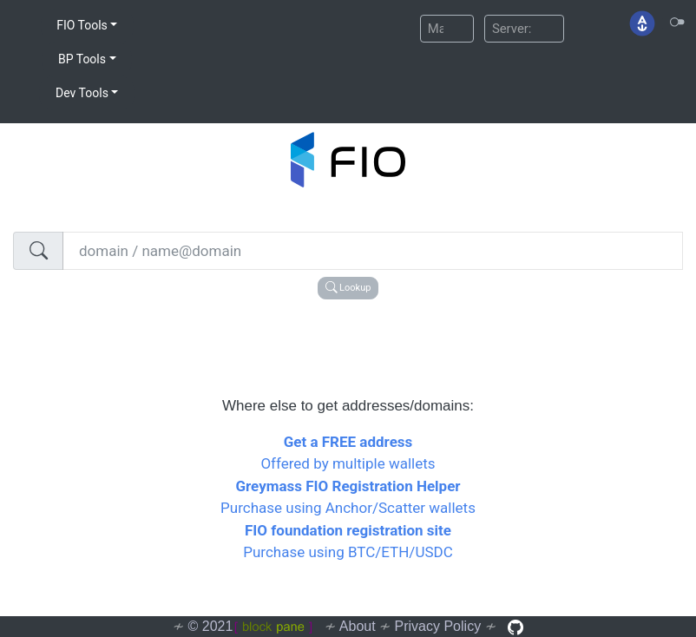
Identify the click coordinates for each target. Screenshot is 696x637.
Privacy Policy (438, 626)
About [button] (357, 626)
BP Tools (82, 59)
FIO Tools (82, 25)
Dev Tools (82, 93)
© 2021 (250, 626)
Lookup (348, 287)
